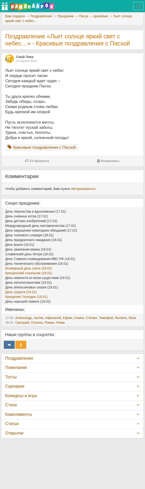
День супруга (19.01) (21, 292)
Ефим (67, 318)
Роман (49, 322)
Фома (60, 322)
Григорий (22, 322)
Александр (23, 318)
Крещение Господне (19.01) (26, 297)
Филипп (121, 318)
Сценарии (14, 386)
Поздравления (19, 358)
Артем (38, 318)
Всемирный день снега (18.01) (28, 268)
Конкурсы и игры (21, 395)
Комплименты (18, 414)
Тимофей (106, 318)
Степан (91, 318)
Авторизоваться (83, 189)
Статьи (12, 423)
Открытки (14, 433)
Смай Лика (25, 57)
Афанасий (53, 318)
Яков (132, 318)
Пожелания (16, 367)
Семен (79, 318)
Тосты (11, 377)
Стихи (11, 405)
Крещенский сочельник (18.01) (28, 273)
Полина (37, 322)
